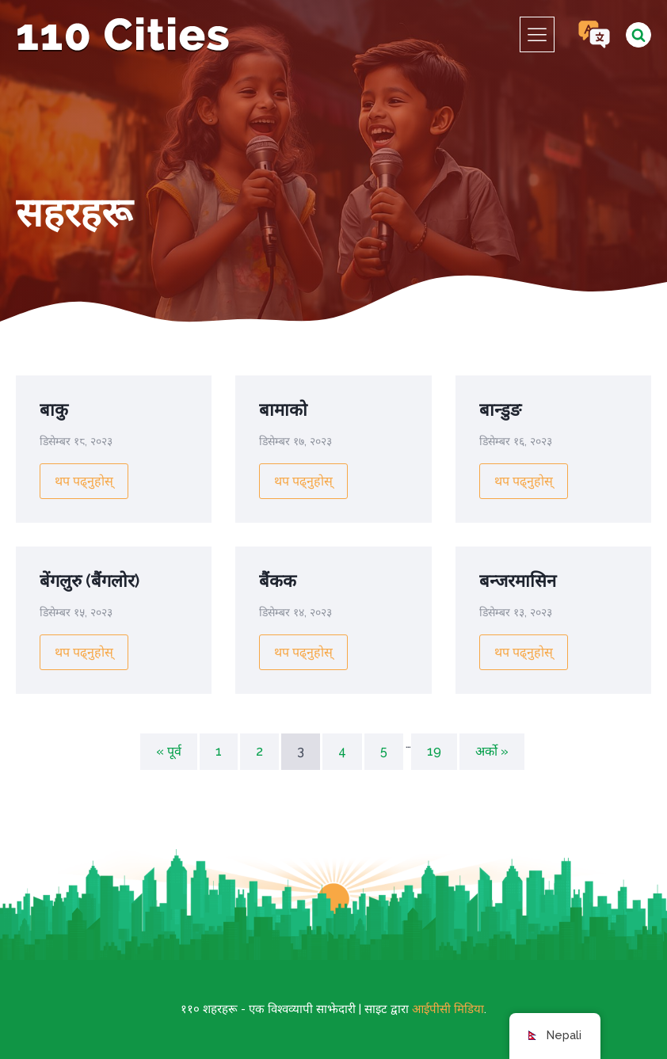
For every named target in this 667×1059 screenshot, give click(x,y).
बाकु (54, 409)
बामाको (283, 409)
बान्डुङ (500, 409)
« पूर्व (168, 751)
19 (434, 751)
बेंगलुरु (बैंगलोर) (89, 580)
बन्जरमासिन (517, 580)
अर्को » (492, 751)
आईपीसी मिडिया (448, 1009)
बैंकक (277, 580)
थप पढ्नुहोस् (84, 481)
